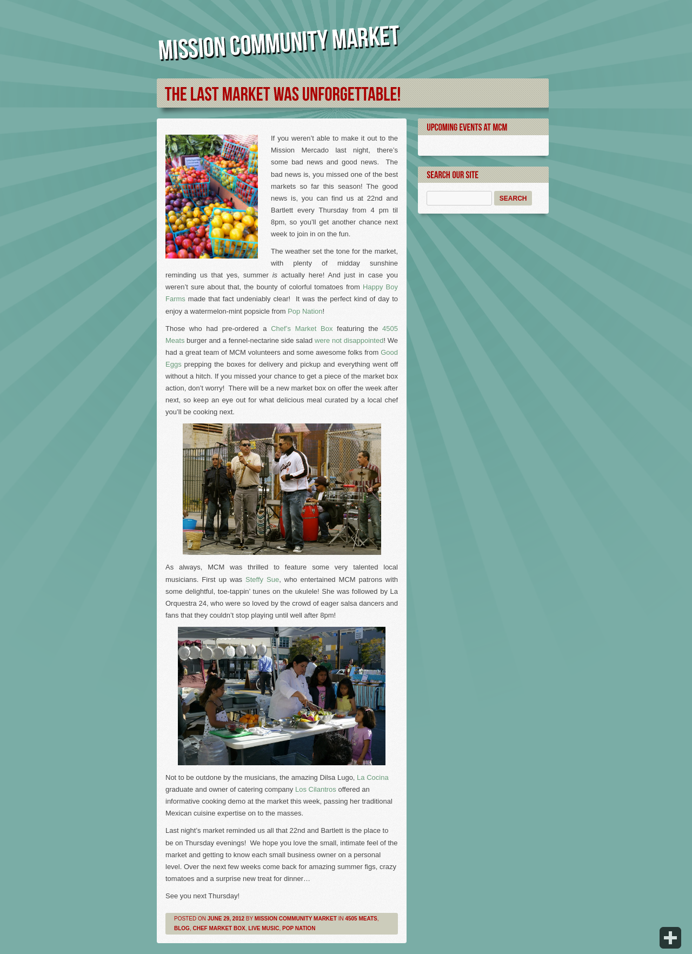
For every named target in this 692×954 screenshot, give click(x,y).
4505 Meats (361, 919)
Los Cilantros (315, 789)
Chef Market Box (218, 928)
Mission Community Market (296, 919)
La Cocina (373, 777)
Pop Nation (305, 311)
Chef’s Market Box (301, 328)
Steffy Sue (262, 579)
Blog (182, 928)
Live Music (263, 928)
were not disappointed (349, 340)
